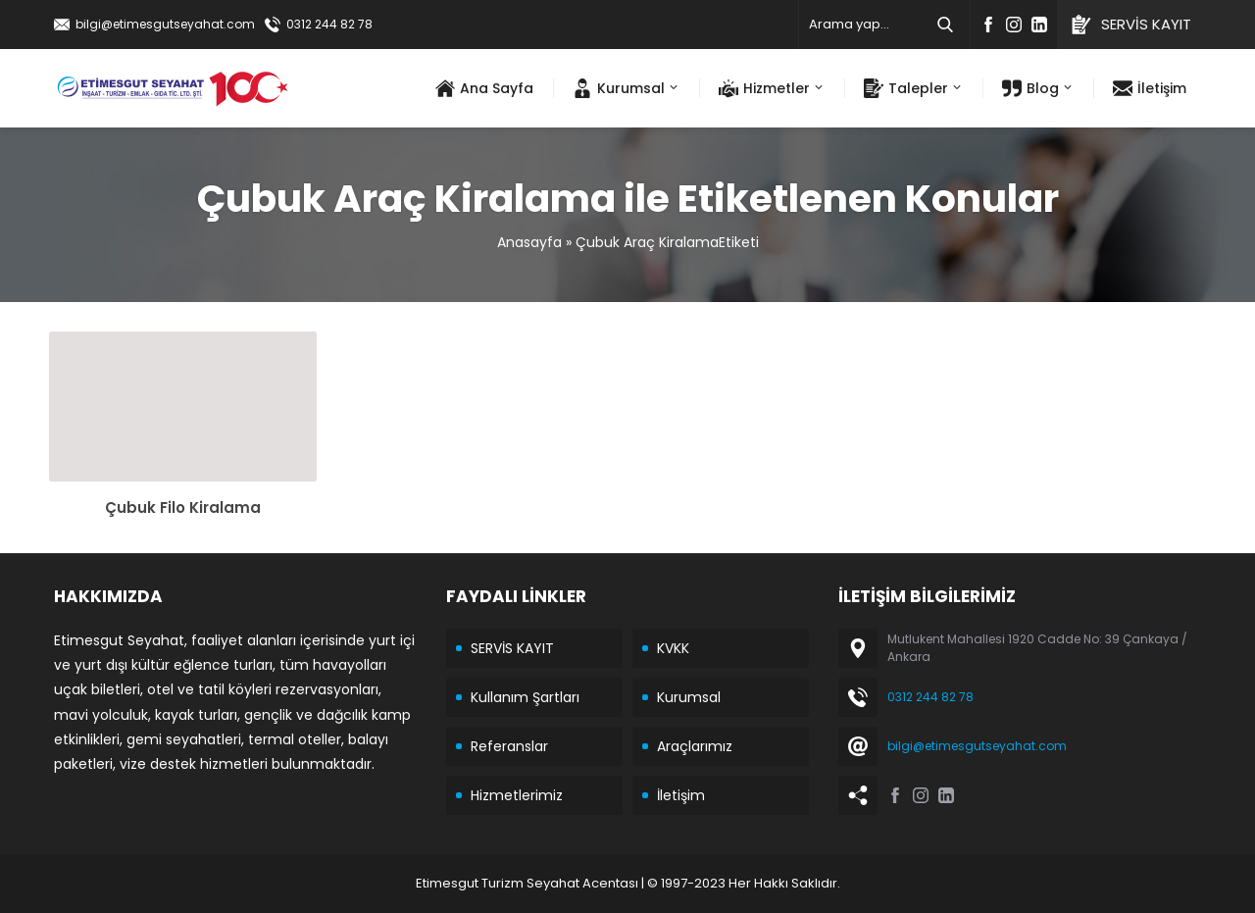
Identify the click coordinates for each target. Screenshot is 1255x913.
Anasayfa (529, 242)
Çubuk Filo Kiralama (183, 507)
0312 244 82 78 (329, 24)
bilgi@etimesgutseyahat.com (165, 24)
